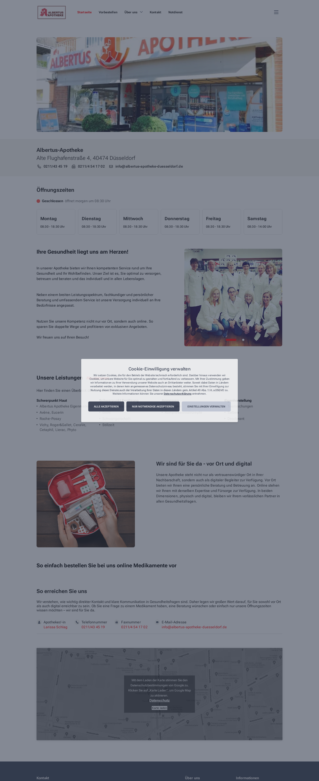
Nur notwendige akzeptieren (153, 406)
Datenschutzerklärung (177, 393)
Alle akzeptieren (106, 406)
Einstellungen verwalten (206, 406)
